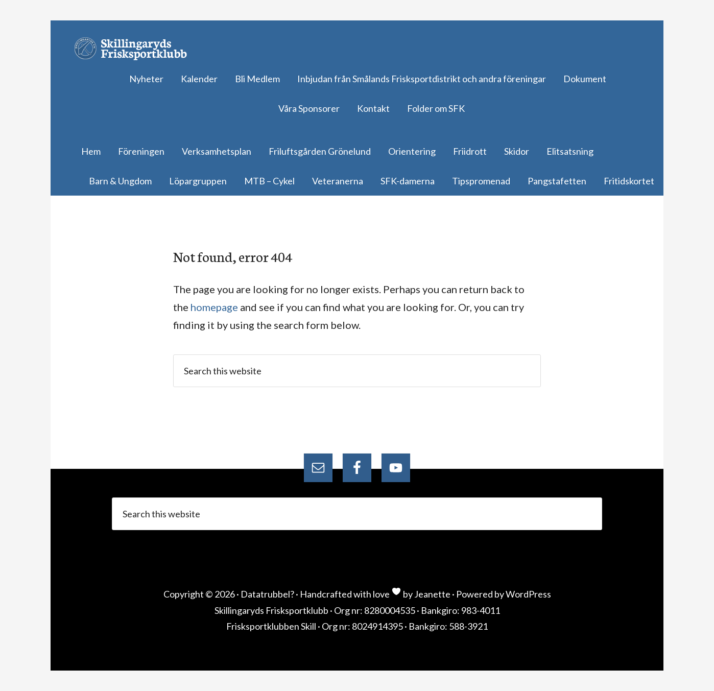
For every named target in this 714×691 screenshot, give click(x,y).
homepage (214, 307)
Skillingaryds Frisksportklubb (135, 48)
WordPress (528, 594)
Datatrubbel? (267, 594)
